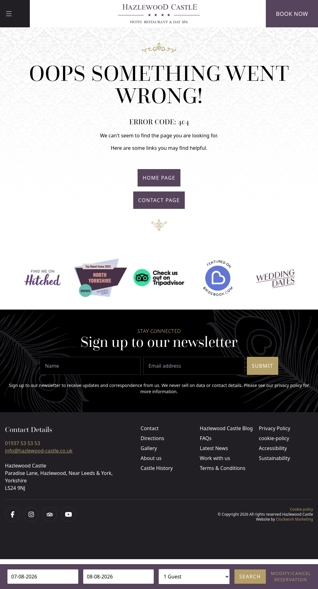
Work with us (215, 458)
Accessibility (273, 448)
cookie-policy (274, 438)
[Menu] (15, 13)
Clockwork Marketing (294, 519)
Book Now (292, 13)
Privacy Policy (274, 428)
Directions (152, 438)
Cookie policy (301, 509)
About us (151, 458)
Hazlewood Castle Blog (226, 428)
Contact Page (159, 200)
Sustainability (274, 458)
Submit (262, 365)
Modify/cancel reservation (291, 576)
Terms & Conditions (222, 468)
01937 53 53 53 (22, 443)
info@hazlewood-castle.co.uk (38, 450)
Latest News (214, 448)
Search (250, 576)
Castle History (157, 468)
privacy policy (288, 385)
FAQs (205, 438)
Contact (150, 428)
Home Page (159, 177)
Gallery (149, 448)
